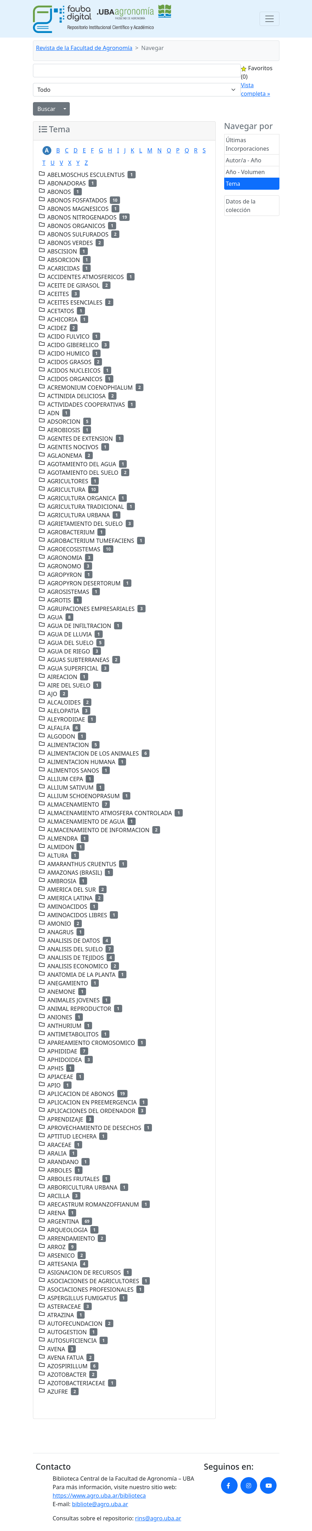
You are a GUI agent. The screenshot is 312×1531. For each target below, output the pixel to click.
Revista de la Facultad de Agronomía (84, 48)
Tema (233, 184)
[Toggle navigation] (269, 19)
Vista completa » (255, 89)
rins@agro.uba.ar (158, 1518)
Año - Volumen (245, 172)
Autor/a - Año (243, 160)
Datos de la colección (241, 205)
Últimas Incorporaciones (247, 144)
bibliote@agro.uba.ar (100, 1504)
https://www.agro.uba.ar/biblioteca (99, 1495)
